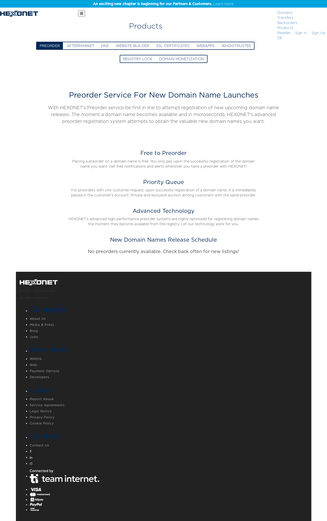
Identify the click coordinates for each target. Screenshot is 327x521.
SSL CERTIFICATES (173, 46)
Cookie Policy (42, 423)
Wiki (33, 365)
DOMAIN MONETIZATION (181, 59)
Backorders (287, 23)
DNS (105, 46)
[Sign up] (318, 33)
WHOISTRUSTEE (236, 46)
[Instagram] (169, 464)
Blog (34, 331)
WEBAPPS (205, 46)
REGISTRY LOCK (137, 59)
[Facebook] (169, 452)
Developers (39, 377)
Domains (284, 13)
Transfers (285, 18)
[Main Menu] (81, 13)
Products (285, 28)
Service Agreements (47, 405)
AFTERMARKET (80, 46)
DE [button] (279, 38)
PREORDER (50, 46)
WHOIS (36, 359)
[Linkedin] (169, 458)
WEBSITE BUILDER (132, 46)
